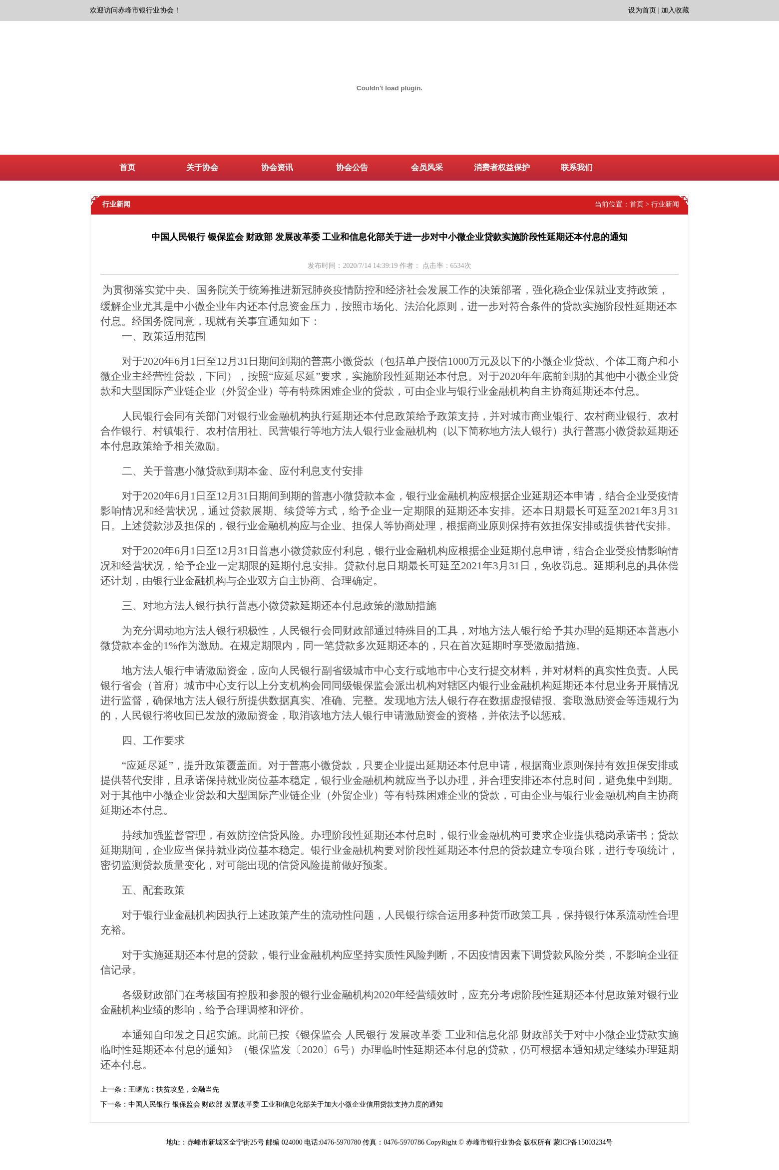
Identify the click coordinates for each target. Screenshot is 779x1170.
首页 (637, 204)
